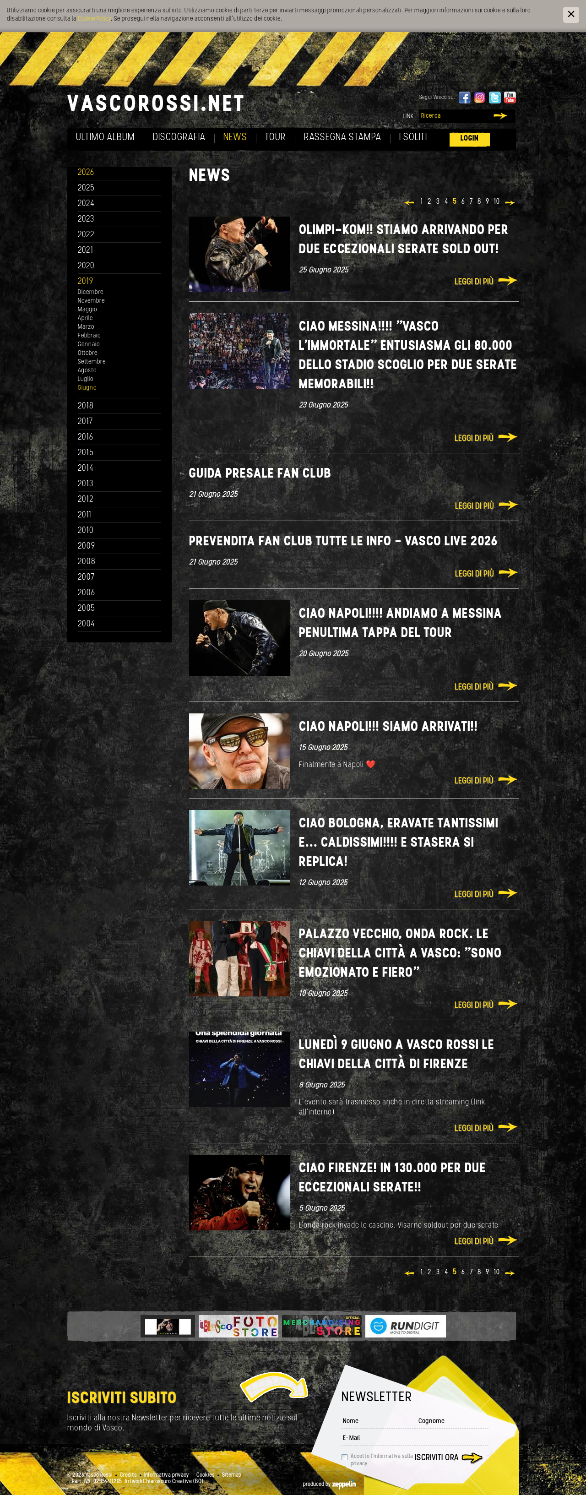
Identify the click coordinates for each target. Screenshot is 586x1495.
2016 (85, 437)
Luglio (85, 379)
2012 (86, 499)
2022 (86, 235)
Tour (275, 137)
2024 (86, 204)
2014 (86, 468)
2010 (86, 531)
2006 (86, 593)
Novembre (91, 301)
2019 (85, 281)
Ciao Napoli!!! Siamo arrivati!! (388, 727)
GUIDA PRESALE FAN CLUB (260, 474)
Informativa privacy (166, 1475)
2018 (86, 406)
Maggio (87, 309)
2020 (86, 266)
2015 (86, 453)
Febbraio (89, 335)
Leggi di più (474, 282)
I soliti (413, 137)
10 (497, 202)
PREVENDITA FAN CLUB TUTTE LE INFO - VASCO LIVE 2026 (343, 542)
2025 (86, 188)
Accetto (382, 1460)
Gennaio (89, 344)
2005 (86, 608)
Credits (128, 1475)
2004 (86, 624)
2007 (86, 577)
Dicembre (90, 292)
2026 (86, 173)
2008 (87, 562)
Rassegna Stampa (342, 137)
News (235, 137)
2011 (85, 515)
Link (408, 116)
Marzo (86, 327)
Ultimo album (105, 137)
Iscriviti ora (437, 1458)
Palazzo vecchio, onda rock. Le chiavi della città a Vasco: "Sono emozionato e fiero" (400, 954)
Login (470, 138)
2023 (86, 219)
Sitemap (231, 1475)
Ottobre (88, 353)
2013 (85, 484)
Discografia (179, 137)
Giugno (87, 388)
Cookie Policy (94, 19)
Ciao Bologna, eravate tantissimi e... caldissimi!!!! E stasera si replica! (399, 843)
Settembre (92, 362)
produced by (329, 1484)
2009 (86, 546)
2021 (85, 250)
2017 (85, 422)
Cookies (205, 1475)
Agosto (87, 370)
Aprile (85, 318)
